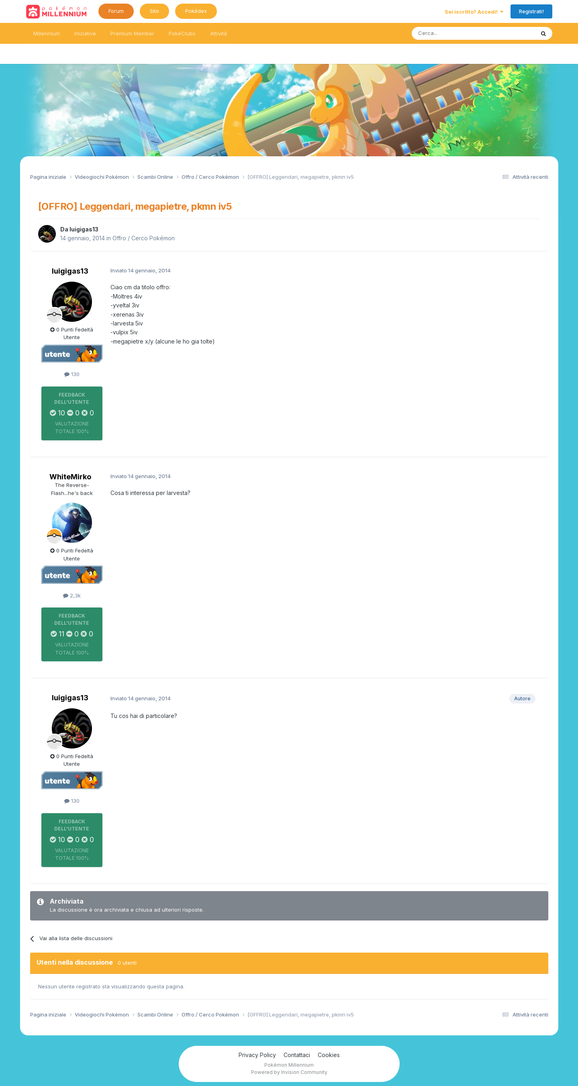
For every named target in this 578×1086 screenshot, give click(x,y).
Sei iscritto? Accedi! (474, 11)
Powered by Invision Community (289, 1072)
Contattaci (297, 1054)
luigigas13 (83, 229)
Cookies (329, 1054)
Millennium (46, 33)
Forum (116, 11)
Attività (218, 33)
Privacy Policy (257, 1054)
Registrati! (531, 11)
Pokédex (196, 11)
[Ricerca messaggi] (454, 33)
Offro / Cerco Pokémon (143, 238)
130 (72, 374)
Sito (154, 11)
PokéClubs (182, 33)
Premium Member (132, 33)
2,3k (72, 595)
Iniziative (85, 33)
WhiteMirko (70, 476)
